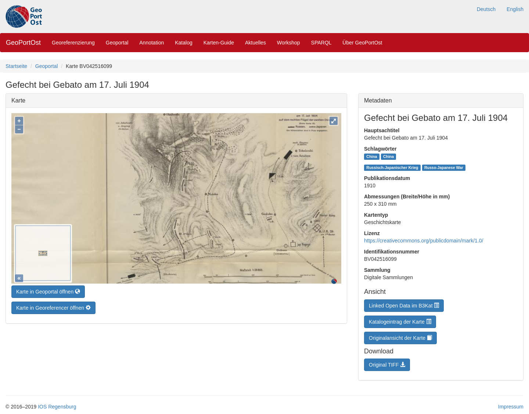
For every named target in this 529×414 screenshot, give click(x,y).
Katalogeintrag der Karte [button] (400, 322)
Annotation (151, 43)
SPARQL (321, 43)
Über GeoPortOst (362, 43)
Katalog (183, 43)
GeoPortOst (23, 42)
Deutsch (486, 9)
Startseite (16, 66)
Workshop (288, 43)
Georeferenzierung (73, 43)
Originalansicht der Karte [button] (400, 338)
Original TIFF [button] (387, 365)
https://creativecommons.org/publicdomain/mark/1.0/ (423, 241)
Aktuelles (255, 43)
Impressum (510, 407)
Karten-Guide (219, 43)
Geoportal (117, 43)
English (515, 9)
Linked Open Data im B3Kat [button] (404, 306)
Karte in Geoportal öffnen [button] (48, 290)
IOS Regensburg (57, 407)
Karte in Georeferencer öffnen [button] (53, 306)
